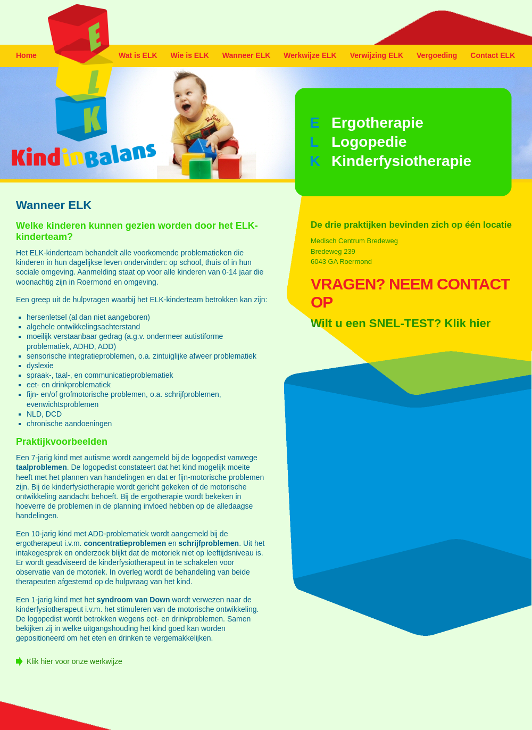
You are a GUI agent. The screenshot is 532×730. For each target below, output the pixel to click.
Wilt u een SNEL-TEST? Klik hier (401, 323)
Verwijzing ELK (376, 55)
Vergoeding (437, 55)
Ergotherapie (377, 122)
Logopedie (369, 142)
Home (26, 55)
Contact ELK (492, 55)
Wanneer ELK (246, 55)
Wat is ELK (138, 55)
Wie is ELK (190, 55)
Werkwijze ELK (310, 55)
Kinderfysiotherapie (401, 161)
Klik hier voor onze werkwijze (74, 661)
